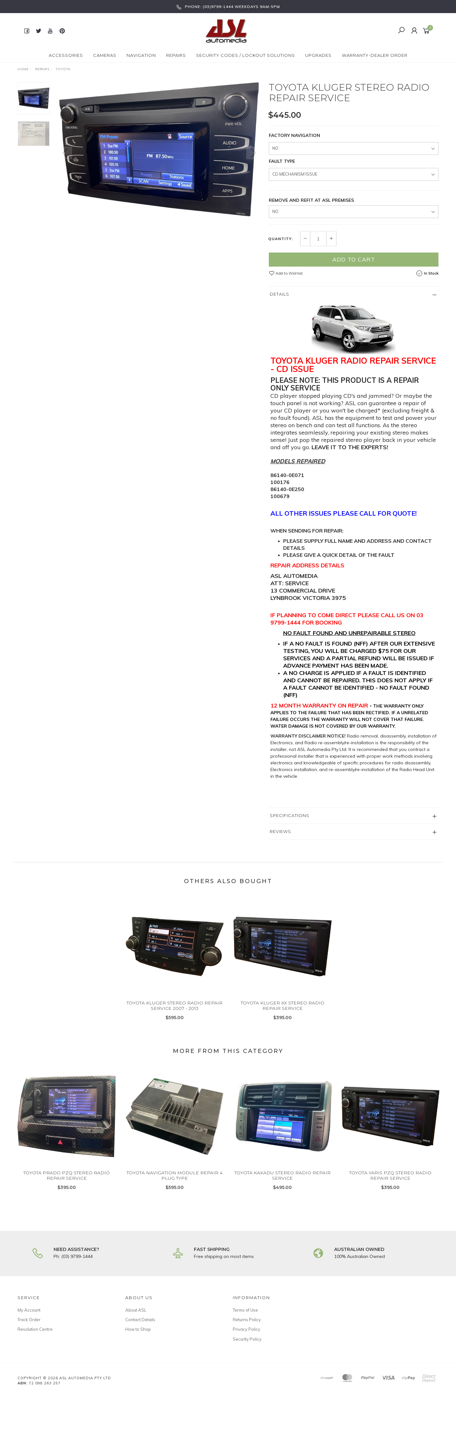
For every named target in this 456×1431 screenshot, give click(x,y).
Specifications (289, 815)
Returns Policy (247, 1319)
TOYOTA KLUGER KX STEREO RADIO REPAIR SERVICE (282, 1011)
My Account (29, 1310)
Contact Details (140, 1319)
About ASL (135, 1310)
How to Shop (138, 1329)
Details (279, 294)
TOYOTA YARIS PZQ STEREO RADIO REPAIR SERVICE (390, 1181)
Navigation (141, 55)
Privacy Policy (246, 1329)
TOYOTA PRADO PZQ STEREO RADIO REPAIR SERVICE (66, 1181)
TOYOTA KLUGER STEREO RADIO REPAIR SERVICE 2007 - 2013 (175, 1011)
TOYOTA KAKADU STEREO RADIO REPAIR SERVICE (282, 1181)
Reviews (280, 831)
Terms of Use (245, 1310)
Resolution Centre (35, 1329)
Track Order (29, 1319)
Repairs (176, 55)
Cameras (104, 55)
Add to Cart (353, 259)
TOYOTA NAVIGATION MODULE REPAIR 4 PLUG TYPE (175, 1181)
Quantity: (280, 239)
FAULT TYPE (282, 161)
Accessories (66, 55)
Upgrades (318, 55)
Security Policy (247, 1339)
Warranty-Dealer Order (375, 55)
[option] (159, 149)
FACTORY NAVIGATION (294, 135)
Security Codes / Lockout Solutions (245, 55)
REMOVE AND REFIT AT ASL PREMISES (311, 200)
